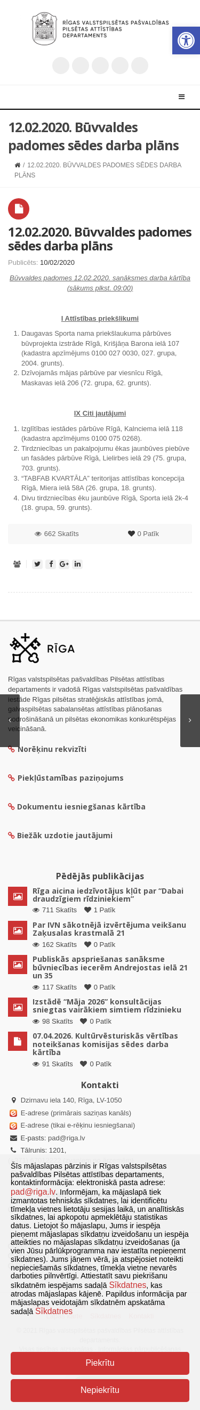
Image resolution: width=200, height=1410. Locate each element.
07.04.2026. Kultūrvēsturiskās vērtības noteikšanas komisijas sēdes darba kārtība (105, 1044)
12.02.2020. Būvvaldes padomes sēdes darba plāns (99, 238)
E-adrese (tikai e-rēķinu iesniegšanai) (77, 1125)
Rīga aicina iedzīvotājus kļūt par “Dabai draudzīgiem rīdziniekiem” (108, 895)
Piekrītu (99, 1362)
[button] (186, 40)
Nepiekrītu (100, 1390)
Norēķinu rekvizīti (47, 749)
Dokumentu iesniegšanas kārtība (81, 806)
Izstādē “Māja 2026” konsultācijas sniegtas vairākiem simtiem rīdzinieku (107, 1005)
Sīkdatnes (127, 1285)
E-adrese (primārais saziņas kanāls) (76, 1113)
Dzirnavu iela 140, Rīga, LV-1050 (71, 1100)
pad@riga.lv (66, 1138)
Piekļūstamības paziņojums (66, 778)
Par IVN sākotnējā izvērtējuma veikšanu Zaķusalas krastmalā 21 (109, 929)
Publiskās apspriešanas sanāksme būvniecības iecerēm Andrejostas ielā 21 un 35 (110, 967)
